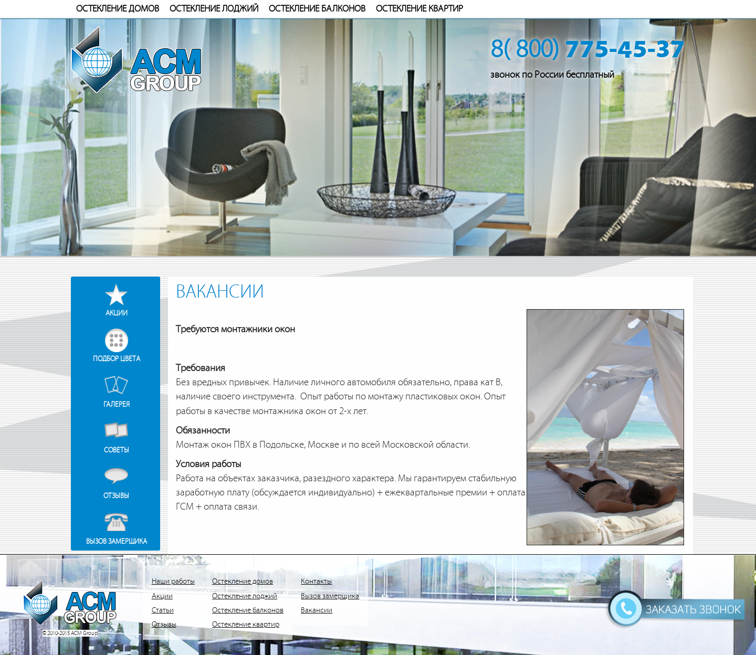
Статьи (163, 610)
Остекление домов (117, 8)
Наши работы (173, 581)
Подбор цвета (116, 358)
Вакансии (316, 610)
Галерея (116, 404)
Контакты (316, 581)
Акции (117, 313)
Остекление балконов (317, 8)
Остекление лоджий (214, 8)
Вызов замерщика (116, 541)
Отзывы (116, 495)
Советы (116, 450)
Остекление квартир (419, 8)
